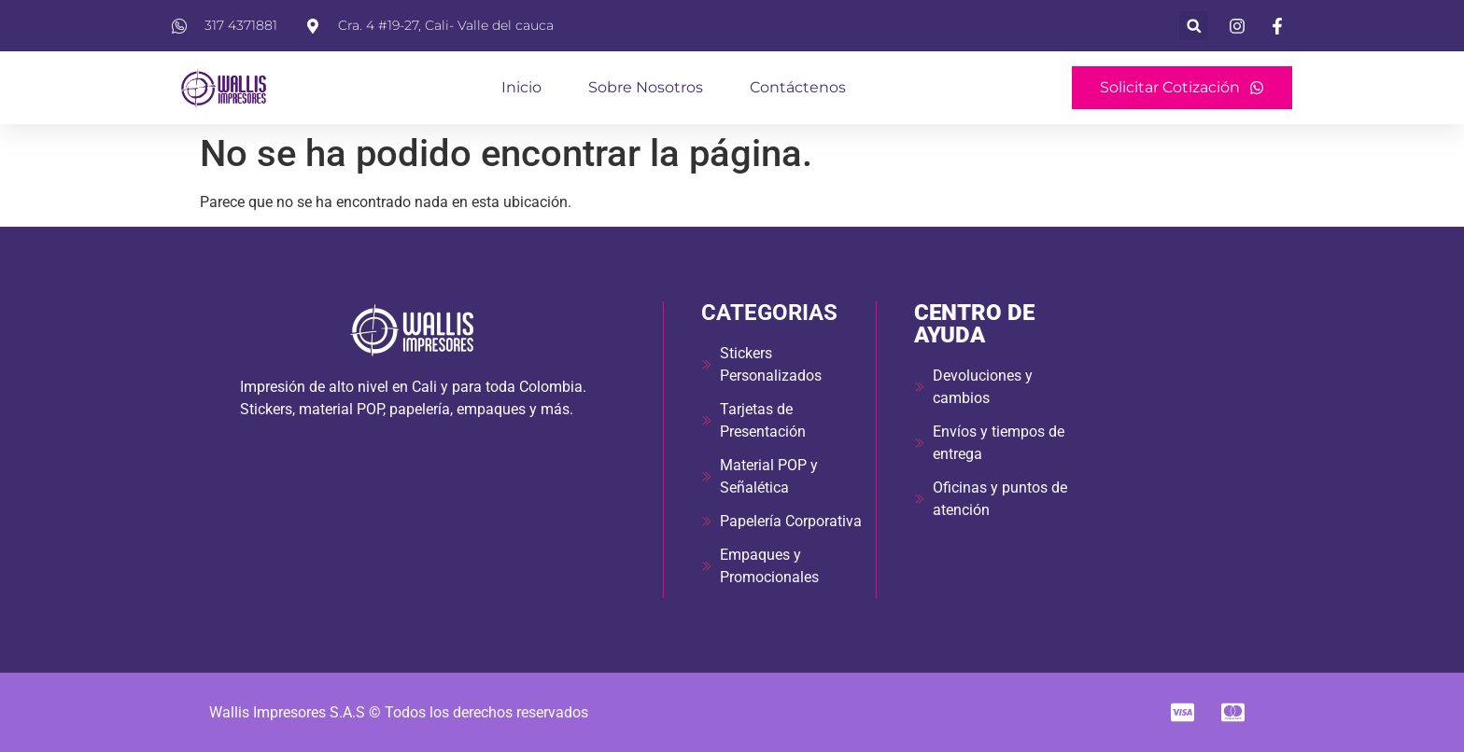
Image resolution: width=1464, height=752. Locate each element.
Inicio (521, 87)
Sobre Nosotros (645, 87)
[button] (1193, 25)
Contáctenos (798, 87)
